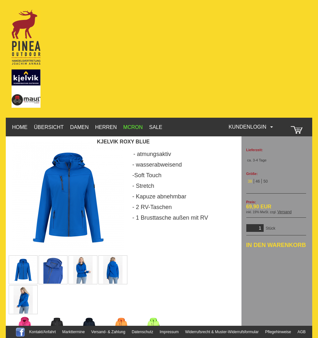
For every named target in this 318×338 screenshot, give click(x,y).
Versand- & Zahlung (108, 332)
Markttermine (73, 332)
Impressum (168, 332)
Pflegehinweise (278, 332)
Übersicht (49, 127)
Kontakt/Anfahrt (42, 332)
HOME (20, 127)
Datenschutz (142, 332)
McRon (132, 127)
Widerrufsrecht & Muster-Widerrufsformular (222, 332)
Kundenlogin (251, 127)
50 (265, 181)
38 (250, 181)
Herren (106, 127)
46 (258, 181)
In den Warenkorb (276, 245)
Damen (79, 127)
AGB (301, 332)
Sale (155, 127)
